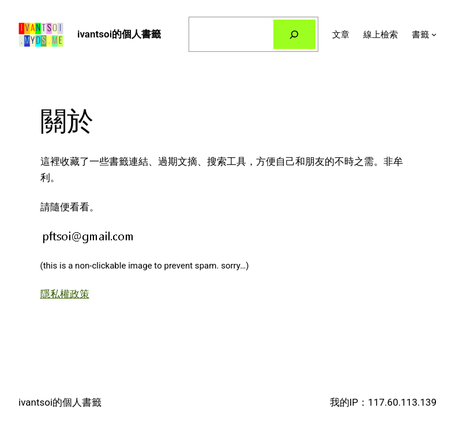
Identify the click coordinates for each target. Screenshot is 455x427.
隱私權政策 (64, 294)
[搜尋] (294, 34)
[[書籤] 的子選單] (434, 34)
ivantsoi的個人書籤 (119, 34)
